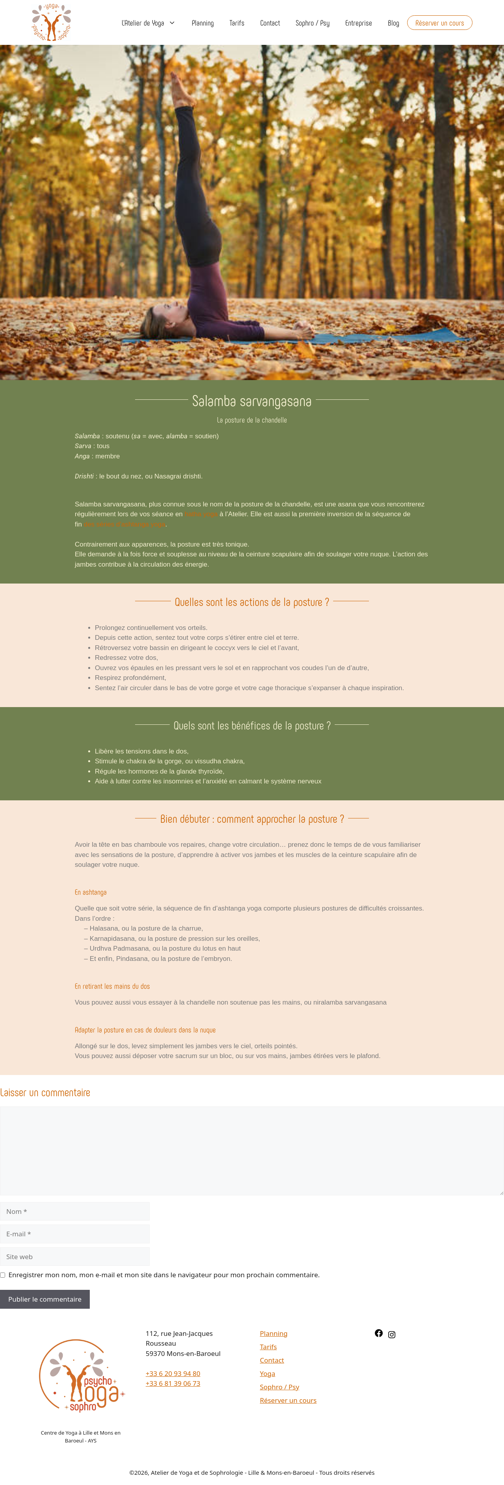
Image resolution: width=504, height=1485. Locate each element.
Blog (393, 22)
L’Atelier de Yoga (153, 22)
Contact (270, 22)
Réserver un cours (439, 22)
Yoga (267, 1373)
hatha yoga (201, 514)
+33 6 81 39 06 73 (173, 1383)
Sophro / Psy (313, 22)
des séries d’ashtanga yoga (124, 524)
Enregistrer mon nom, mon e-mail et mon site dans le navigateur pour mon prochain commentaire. (164, 1274)
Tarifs (237, 22)
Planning (203, 22)
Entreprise (358, 22)
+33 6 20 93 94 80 (173, 1373)
